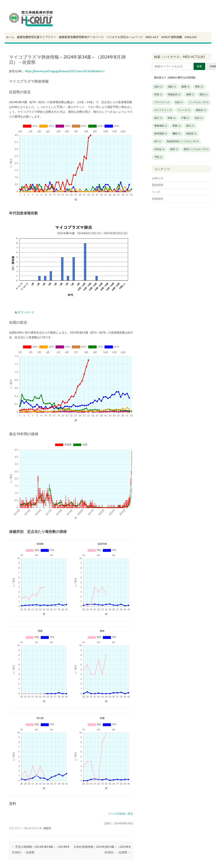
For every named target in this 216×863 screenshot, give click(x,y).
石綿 (179, 102)
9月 (157, 141)
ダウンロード (25, 312)
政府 (174, 149)
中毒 (185, 118)
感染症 (47, 828)
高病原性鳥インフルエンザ (183, 141)
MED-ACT (152, 37)
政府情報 (160, 133)
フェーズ (183, 110)
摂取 (199, 86)
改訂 (158, 118)
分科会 (159, 149)
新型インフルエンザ (196, 149)
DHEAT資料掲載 (171, 37)
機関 (176, 133)
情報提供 (174, 94)
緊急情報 (157, 185)
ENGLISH (191, 37)
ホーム (10, 37)
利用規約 (157, 198)
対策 (158, 94)
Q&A (158, 86)
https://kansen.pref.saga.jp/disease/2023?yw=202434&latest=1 (65, 71)
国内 (204, 94)
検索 (199, 66)
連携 (190, 94)
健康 (186, 86)
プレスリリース (33, 828)
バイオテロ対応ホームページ (124, 37)
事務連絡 (160, 125)
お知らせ (157, 178)
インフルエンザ (199, 102)
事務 (176, 125)
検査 (172, 118)
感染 (172, 86)
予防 (158, 157)
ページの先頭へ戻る (120, 813)
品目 (199, 118)
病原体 (191, 133)
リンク (156, 192)
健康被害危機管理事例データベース (81, 37)
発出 (190, 125)
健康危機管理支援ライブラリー (36, 37)
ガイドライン (163, 110)
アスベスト (161, 102)
